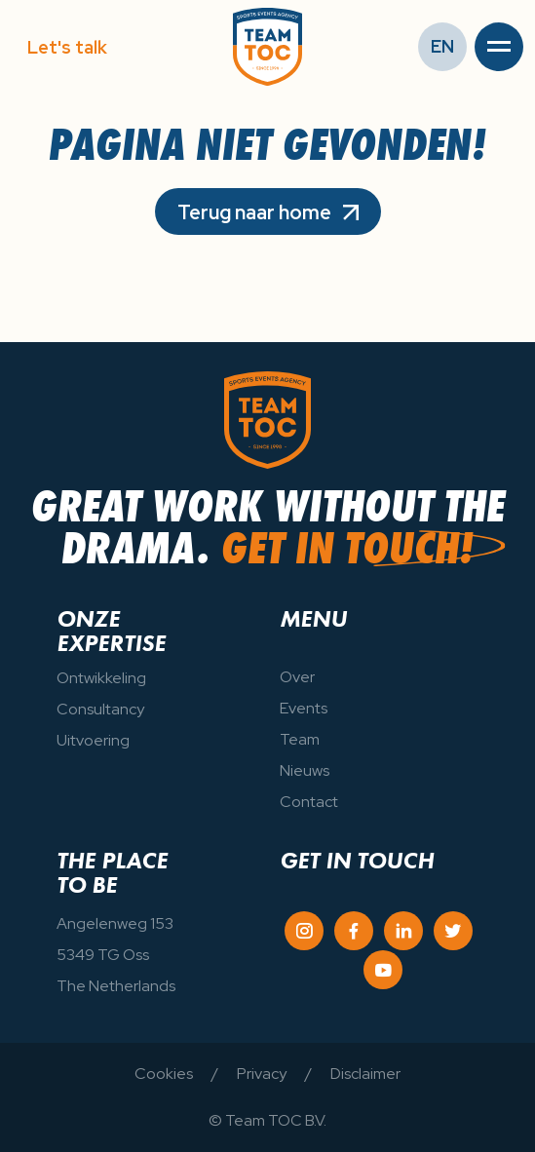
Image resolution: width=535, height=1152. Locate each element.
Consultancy (100, 709)
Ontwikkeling (101, 678)
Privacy (262, 1073)
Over (297, 677)
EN (442, 46)
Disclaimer (365, 1073)
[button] (499, 46)
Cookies (163, 1073)
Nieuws (304, 770)
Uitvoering (93, 740)
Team (300, 739)
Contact (309, 801)
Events (303, 708)
